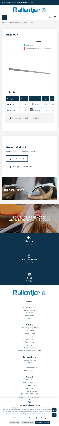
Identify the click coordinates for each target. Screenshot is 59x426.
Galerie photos (29, 310)
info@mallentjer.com (32, 397)
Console (25, 22)
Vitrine (29, 345)
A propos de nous (29, 307)
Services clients (29, 357)
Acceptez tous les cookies (42, 422)
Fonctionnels (18, 418)
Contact (30, 318)
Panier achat (29, 342)
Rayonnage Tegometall (14, 22)
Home (3, 22)
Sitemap (29, 301)
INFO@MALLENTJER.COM (23, 167)
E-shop (29, 304)
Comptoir (29, 336)
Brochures (30, 313)
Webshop (30, 325)
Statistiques (31, 418)
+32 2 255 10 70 (19, 158)
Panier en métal (29, 330)
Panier (29, 363)
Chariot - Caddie (29, 339)
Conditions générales (29, 367)
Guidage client (29, 333)
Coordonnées (29, 370)
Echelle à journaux (29, 348)
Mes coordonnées (29, 360)
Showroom (29, 315)
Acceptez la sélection (27, 422)
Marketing (42, 418)
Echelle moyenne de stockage (29, 350)
